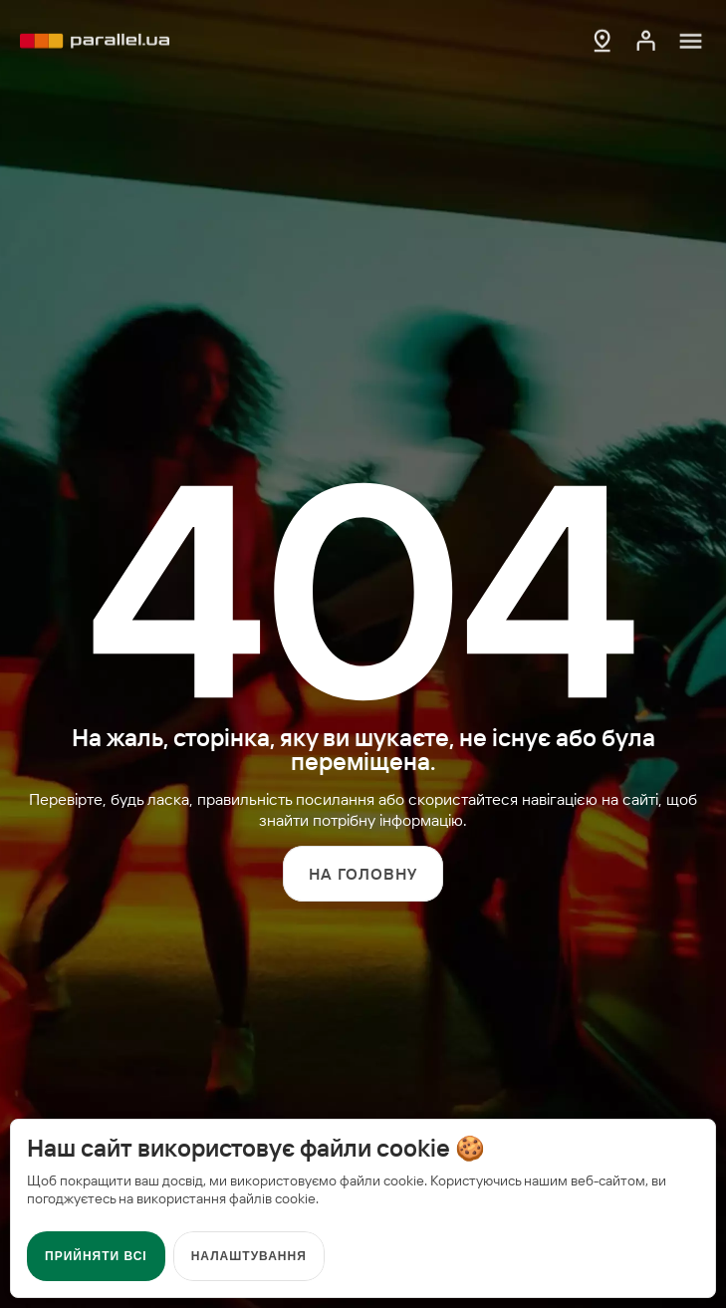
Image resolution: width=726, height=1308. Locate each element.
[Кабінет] (646, 39)
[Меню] (690, 39)
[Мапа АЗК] (602, 39)
